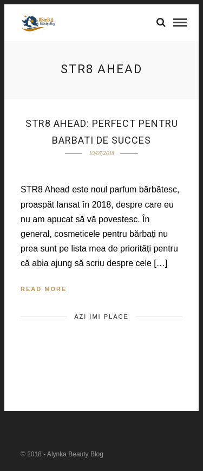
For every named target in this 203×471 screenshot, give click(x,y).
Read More (44, 289)
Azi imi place (101, 316)
